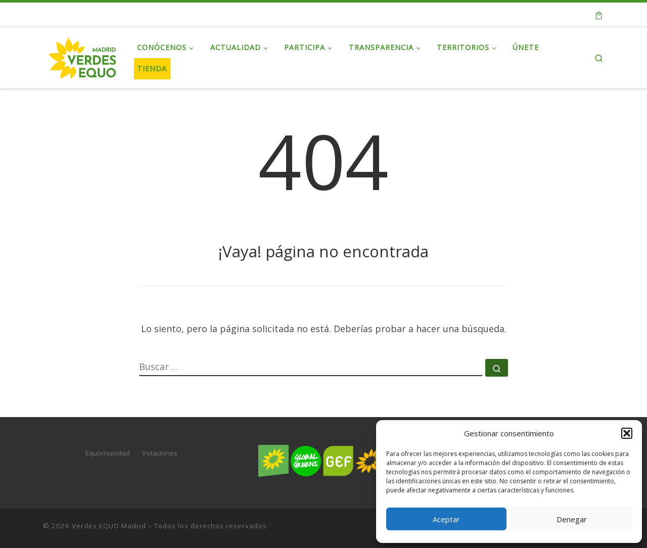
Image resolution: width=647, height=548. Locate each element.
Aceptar (446, 519)
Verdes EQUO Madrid (109, 525)
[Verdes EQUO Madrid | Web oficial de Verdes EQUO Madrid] (82, 55)
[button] (627, 433)
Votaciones (159, 453)
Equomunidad (107, 453)
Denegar (572, 519)
